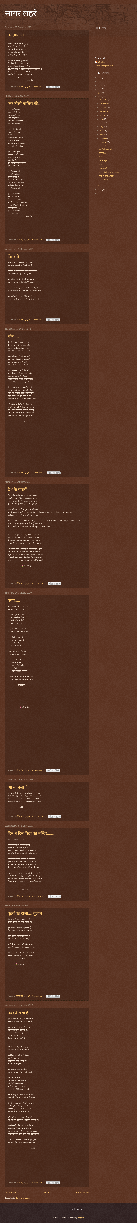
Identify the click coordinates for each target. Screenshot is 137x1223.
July (101, 119)
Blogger (81, 1217)
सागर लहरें (21, 13)
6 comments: (37, 996)
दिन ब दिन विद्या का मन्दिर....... (31, 833)
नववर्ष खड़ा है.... (20, 1013)
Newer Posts (12, 1192)
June (102, 123)
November (104, 104)
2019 (100, 186)
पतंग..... (14, 600)
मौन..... (13, 336)
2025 (100, 77)
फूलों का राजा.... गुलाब (25, 913)
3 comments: (37, 320)
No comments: (38, 583)
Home (47, 1192)
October (103, 108)
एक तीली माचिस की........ (27, 103)
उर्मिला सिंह (101, 62)
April (102, 131)
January (103, 142)
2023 (100, 85)
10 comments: (38, 473)
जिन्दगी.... (15, 256)
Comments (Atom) (23, 1198)
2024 (100, 81)
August (103, 115)
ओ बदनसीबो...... (21, 787)
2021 (100, 93)
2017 (100, 193)
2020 (100, 97)
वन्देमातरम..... (18, 35)
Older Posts (82, 1192)
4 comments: (37, 87)
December (104, 100)
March (102, 134)
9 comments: (37, 240)
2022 (100, 89)
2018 (100, 189)
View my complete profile (105, 66)
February (103, 138)
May (102, 127)
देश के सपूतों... (19, 489)
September (104, 111)
